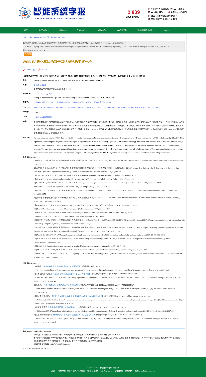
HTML (45, 70)
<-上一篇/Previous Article (34, 37)
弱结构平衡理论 (78, 102)
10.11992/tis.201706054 (43, 117)
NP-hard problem (70, 107)
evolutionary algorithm (54, 107)
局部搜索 (97, 102)
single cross (125, 107)
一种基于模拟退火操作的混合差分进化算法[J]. (61, 285)
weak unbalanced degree (150, 107)
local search (135, 107)
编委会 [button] (63, 30)
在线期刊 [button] (122, 30)
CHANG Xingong (40, 94)
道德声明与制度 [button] (145, 30)
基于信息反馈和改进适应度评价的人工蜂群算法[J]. (71, 274)
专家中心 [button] (102, 30)
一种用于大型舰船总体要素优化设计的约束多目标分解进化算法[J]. (77, 296)
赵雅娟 (43, 85)
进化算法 (45, 102)
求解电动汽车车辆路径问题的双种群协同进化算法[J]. (74, 315)
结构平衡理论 (65, 102)
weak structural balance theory (108, 107)
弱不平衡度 (107, 102)
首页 (26, 30)
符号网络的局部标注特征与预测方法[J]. (64, 307)
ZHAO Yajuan (53, 94)
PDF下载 (31, 70)
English (167, 30)
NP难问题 (54, 102)
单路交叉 (89, 102)
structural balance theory (87, 107)
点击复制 (28, 54)
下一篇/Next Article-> (56, 37)
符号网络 (37, 102)
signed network (39, 107)
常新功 (36, 85)
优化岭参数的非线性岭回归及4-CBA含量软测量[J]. (62, 266)
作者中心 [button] (82, 30)
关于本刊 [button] (43, 30)
